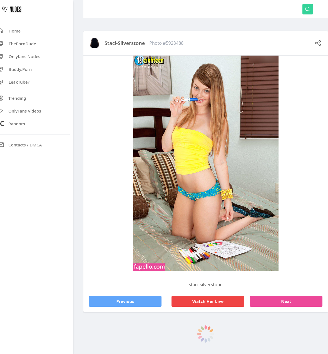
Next (286, 301)
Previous (125, 301)
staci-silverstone (125, 43)
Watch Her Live (208, 301)
